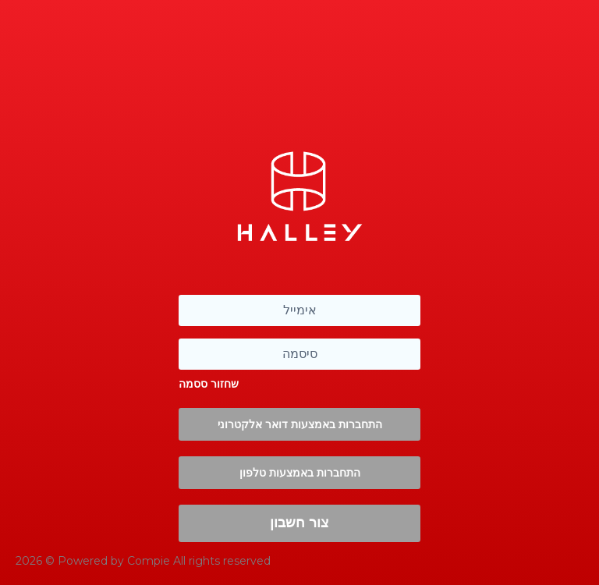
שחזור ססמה (209, 384)
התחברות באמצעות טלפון (299, 473)
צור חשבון (299, 522)
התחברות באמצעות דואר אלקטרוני (300, 424)
